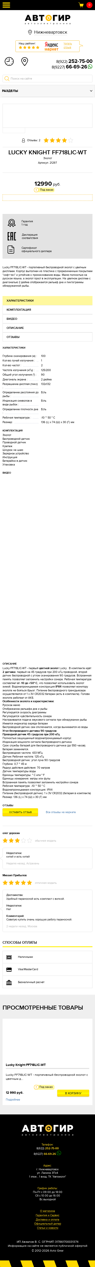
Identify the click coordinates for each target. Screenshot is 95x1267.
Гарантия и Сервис (47, 1215)
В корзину (73, 1093)
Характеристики (20, 301)
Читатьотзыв (68, 45)
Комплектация (19, 310)
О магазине (47, 1211)
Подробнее (13, 1099)
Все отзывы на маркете (61, 812)
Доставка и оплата (47, 1219)
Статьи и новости (47, 1228)
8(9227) (69, 67)
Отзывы (13, 337)
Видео (12, 319)
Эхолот (47, 158)
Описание (15, 328)
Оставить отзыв (20, 812)
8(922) (74, 61)
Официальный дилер (47, 1223)
